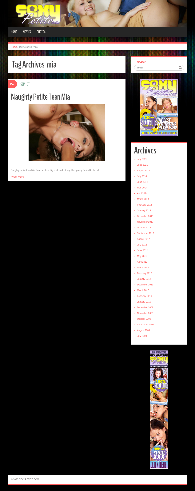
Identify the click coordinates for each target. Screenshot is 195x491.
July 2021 (142, 159)
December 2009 (145, 307)
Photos (41, 31)
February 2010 (144, 296)
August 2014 (143, 170)
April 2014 (142, 193)
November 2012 (145, 222)
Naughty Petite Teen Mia (40, 97)
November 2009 (145, 313)
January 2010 (144, 301)
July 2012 (142, 244)
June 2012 (142, 250)
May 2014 (142, 187)
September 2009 (145, 324)
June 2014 (142, 182)
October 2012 (144, 227)
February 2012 (144, 273)
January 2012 (144, 279)
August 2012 (143, 239)
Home (14, 31)
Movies (27, 31)
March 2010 (143, 290)
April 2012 (142, 262)
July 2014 (142, 176)
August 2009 (143, 330)
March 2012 (143, 267)
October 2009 (144, 319)
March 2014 (143, 199)
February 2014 (144, 204)
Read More (17, 176)
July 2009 (142, 336)
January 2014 (144, 210)
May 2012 (142, 256)
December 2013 (145, 216)
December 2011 (145, 284)
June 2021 (142, 165)
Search (141, 62)
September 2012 (145, 233)
